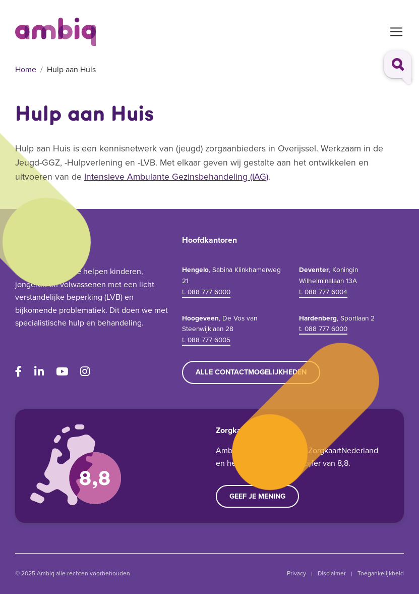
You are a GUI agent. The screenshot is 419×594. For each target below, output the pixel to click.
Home (25, 69)
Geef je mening (257, 496)
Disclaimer (332, 573)
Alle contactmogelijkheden (251, 371)
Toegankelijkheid (380, 573)
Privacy (296, 573)
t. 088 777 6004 (323, 292)
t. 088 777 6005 (206, 340)
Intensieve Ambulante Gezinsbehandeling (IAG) (176, 176)
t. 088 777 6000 (206, 292)
